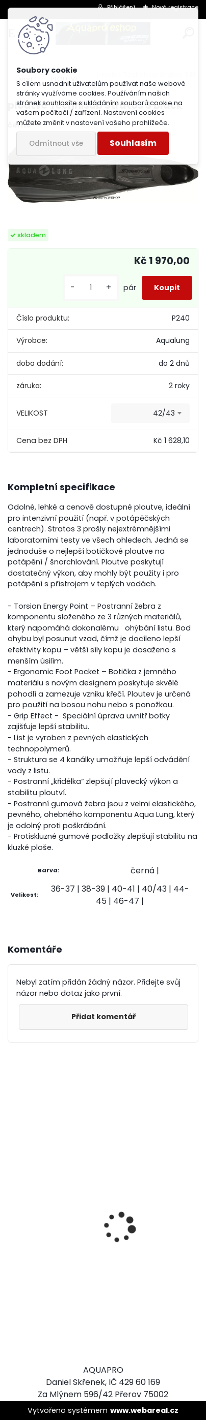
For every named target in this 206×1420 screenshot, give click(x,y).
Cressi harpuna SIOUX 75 (64, 1209)
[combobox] (150, 413)
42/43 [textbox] (164, 413)
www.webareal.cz (144, 1410)
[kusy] (91, 288)
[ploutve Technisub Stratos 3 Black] (103, 170)
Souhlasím (133, 143)
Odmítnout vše (56, 143)
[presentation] (13, 1210)
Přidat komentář (103, 1017)
